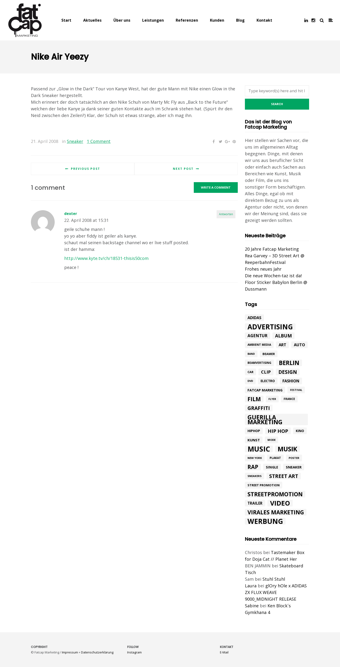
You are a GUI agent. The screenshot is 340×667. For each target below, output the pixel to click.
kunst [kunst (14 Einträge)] (254, 440)
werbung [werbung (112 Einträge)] (265, 521)
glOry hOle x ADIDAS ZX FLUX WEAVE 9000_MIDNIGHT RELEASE (276, 592)
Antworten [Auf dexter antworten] (226, 214)
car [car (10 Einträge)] (250, 372)
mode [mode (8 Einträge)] (271, 440)
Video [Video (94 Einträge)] (280, 503)
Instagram (134, 652)
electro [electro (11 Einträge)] (268, 381)
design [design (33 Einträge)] (287, 372)
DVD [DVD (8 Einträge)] (250, 381)
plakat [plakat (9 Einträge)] (275, 458)
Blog (240, 20)
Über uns (121, 20)
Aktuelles (92, 20)
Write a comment (216, 187)
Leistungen (153, 20)
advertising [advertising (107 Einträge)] (270, 326)
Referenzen (187, 20)
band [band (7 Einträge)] (251, 353)
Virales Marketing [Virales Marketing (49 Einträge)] (276, 512)
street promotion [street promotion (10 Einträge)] (264, 485)
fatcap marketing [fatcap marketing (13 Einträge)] (265, 390)
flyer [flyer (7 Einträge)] (272, 399)
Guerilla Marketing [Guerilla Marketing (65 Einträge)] (265, 419)
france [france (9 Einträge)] (289, 399)
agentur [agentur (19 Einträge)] (257, 335)
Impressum (70, 652)
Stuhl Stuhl (273, 579)
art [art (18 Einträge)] (282, 344)
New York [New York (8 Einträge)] (255, 458)
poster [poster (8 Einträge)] (294, 458)
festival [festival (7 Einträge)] (296, 390)
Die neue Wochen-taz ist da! (273, 275)
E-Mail (224, 652)
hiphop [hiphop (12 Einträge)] (254, 430)
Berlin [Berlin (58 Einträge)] (289, 363)
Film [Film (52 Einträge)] (254, 399)
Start (66, 20)
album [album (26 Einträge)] (283, 336)
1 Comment (99, 141)
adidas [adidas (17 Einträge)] (254, 317)
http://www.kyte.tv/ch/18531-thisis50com (106, 258)
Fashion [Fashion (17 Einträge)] (290, 381)
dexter (70, 213)
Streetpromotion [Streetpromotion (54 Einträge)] (275, 494)
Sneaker (75, 141)
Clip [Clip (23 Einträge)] (266, 372)
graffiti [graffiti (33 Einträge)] (259, 408)
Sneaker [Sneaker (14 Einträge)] (293, 467)
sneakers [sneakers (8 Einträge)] (255, 476)
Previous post (85, 169)
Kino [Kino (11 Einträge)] (300, 431)
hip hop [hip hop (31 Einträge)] (278, 431)
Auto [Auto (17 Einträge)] (299, 344)
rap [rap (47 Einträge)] (253, 467)
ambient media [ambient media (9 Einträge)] (259, 345)
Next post (183, 169)
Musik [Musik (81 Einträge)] (287, 449)
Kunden (217, 20)
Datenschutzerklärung (97, 652)
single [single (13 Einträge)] (272, 467)
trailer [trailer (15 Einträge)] (255, 503)
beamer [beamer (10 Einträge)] (268, 354)
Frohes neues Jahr (263, 269)
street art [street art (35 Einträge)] (283, 476)
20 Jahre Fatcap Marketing (272, 249)
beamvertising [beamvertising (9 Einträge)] (259, 363)
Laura (251, 586)
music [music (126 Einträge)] (259, 449)
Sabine (252, 606)
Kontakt (264, 20)
